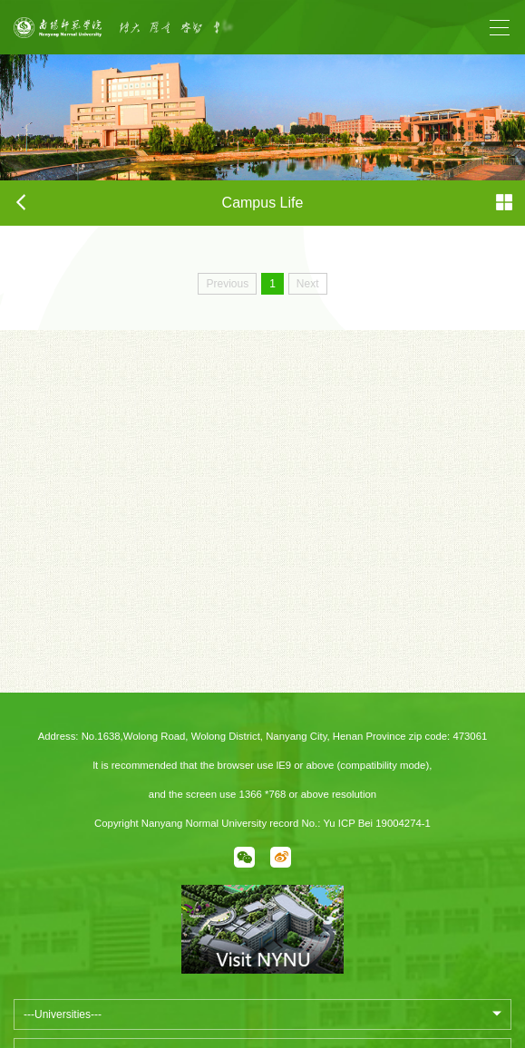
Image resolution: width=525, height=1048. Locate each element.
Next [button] (298, 36)
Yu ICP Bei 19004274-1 (377, 823)
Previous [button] (128, 36)
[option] (213, 27)
